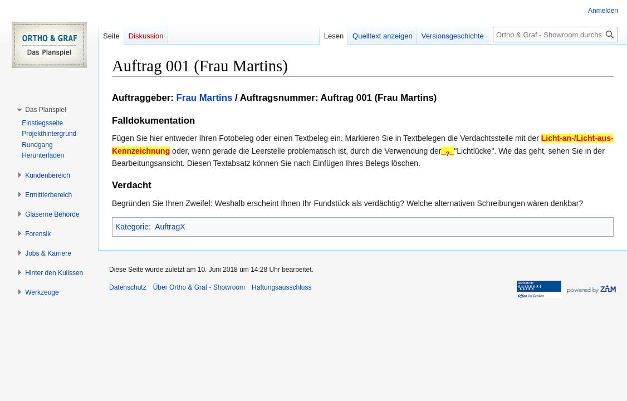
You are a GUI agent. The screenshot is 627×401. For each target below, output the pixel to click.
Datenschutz (127, 287)
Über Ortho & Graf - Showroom (199, 287)
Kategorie (132, 226)
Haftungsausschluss (281, 287)
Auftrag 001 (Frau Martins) (379, 97)
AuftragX (170, 226)
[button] (45, 110)
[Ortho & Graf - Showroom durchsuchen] (555, 34)
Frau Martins (205, 97)
